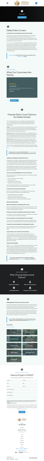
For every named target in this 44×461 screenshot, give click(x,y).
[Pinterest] (27, 448)
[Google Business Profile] (17, 448)
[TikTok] (23, 448)
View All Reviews (14, 100)
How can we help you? (10, 395)
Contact (22, 444)
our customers (12, 245)
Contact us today (9, 146)
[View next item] (8, 100)
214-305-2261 (22, 424)
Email (23, 383)
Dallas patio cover (20, 56)
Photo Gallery (22, 442)
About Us (22, 438)
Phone (8, 383)
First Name (8, 380)
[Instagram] (21, 448)
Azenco (12, 237)
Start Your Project (22, 17)
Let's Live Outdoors (11, 326)
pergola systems (16, 237)
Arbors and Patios (10, 42)
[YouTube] (24, 448)
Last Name (24, 380)
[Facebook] (19, 448)
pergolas (8, 122)
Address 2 (24, 386)
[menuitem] (8, 459)
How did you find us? (10, 392)
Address (8, 386)
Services (22, 440)
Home (22, 436)
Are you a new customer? (10, 389)
